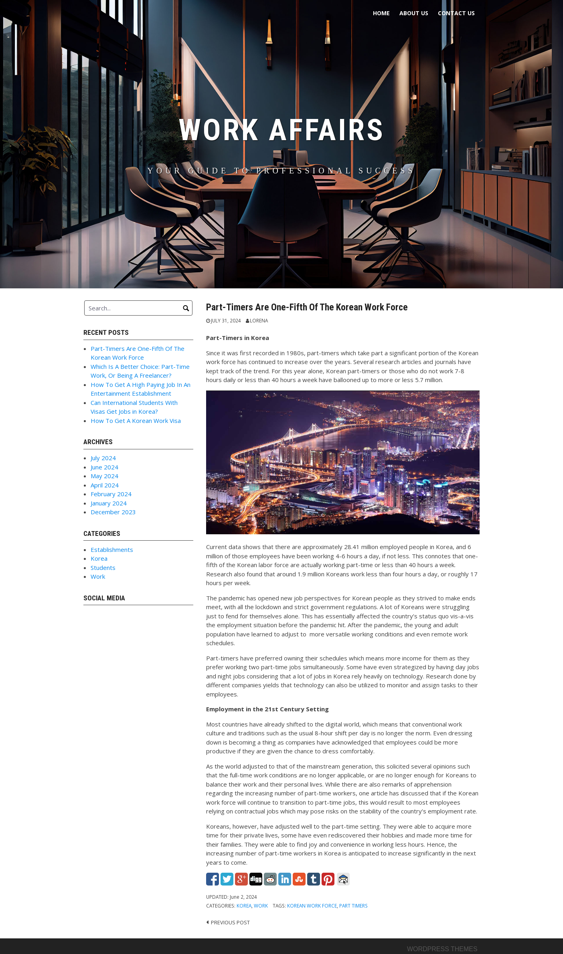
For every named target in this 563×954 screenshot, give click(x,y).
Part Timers (353, 905)
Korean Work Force (312, 905)
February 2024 (111, 494)
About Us (413, 13)
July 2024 (103, 458)
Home (381, 13)
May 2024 (104, 476)
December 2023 (113, 512)
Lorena (259, 320)
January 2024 (109, 503)
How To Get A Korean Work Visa (136, 421)
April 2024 (105, 485)
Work (261, 905)
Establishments (112, 549)
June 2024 (104, 467)
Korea (244, 905)
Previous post (230, 922)
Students (103, 568)
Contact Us (456, 13)
